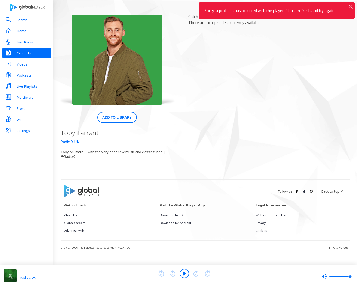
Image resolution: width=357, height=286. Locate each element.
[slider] (337, 276)
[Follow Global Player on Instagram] (311, 193)
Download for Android (175, 223)
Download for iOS (172, 215)
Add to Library (117, 117)
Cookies (261, 231)
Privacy (261, 223)
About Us (70, 215)
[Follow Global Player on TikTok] (304, 193)
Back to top (333, 191)
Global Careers (74, 223)
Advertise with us (76, 231)
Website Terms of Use (271, 215)
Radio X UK (70, 141)
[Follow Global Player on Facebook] (297, 193)
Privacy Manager (339, 247)
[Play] (184, 273)
